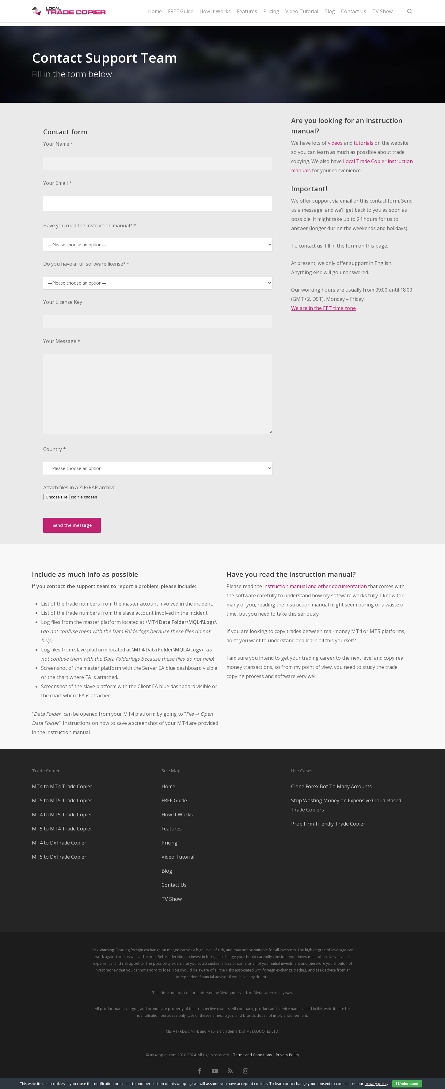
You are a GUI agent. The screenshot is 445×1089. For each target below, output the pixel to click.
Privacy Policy (287, 1054)
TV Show (172, 899)
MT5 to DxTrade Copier (59, 856)
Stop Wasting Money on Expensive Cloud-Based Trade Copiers (346, 805)
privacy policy (376, 1083)
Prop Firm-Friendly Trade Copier (328, 823)
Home (168, 786)
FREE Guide (174, 800)
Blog (167, 870)
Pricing (169, 842)
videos (335, 143)
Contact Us (174, 885)
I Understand (407, 1084)
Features (172, 828)
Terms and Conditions (252, 1054)
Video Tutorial (178, 856)
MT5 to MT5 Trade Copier (62, 800)
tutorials (363, 143)
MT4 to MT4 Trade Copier (62, 786)
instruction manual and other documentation (315, 586)
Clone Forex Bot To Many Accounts (331, 786)
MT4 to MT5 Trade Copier (62, 814)
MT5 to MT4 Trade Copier (62, 828)
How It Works (177, 814)
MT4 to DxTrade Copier (59, 842)
